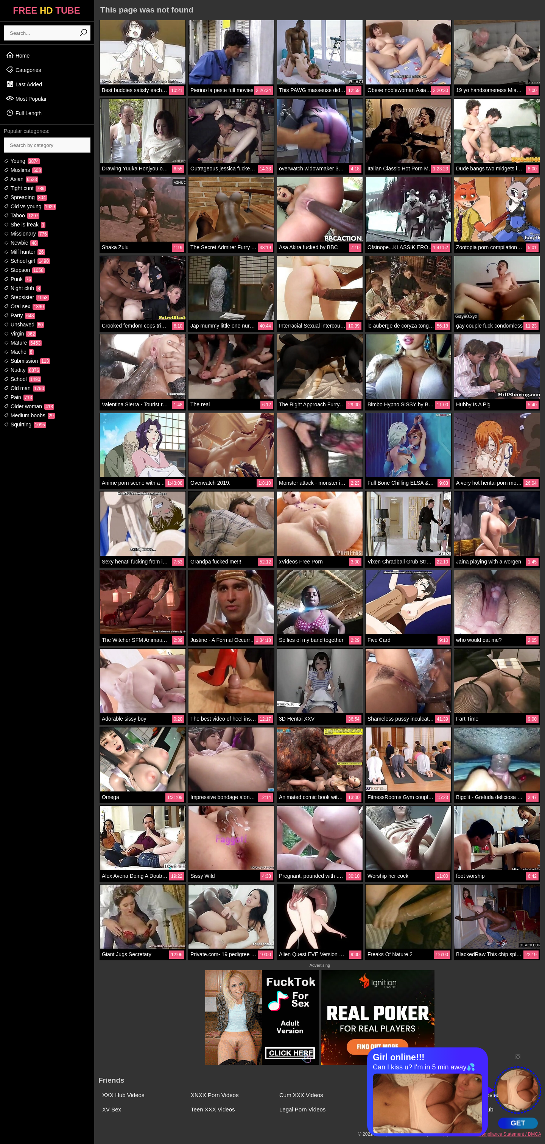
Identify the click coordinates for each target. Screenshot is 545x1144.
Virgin (20, 334)
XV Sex (111, 1109)
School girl (27, 261)
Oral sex (24, 306)
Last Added (24, 84)
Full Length (24, 113)
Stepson (24, 270)
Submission (27, 361)
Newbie (21, 243)
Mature (23, 343)
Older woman (29, 406)
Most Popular (26, 98)
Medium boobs (29, 415)
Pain (18, 397)
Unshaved (24, 325)
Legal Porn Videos (302, 1109)
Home (18, 55)
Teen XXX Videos (213, 1109)
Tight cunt (25, 188)
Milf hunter (24, 252)
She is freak (24, 225)
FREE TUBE (46, 10)
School (22, 379)
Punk (18, 279)
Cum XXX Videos (301, 1095)
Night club (22, 288)
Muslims (23, 170)
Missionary (26, 234)
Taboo (21, 215)
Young (22, 161)
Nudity (22, 370)
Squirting (25, 424)
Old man (24, 388)
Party (19, 315)
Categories (23, 70)
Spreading (25, 197)
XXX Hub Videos (123, 1095)
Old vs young (30, 206)
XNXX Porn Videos (214, 1095)
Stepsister (26, 297)
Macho (19, 352)
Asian (21, 179)
